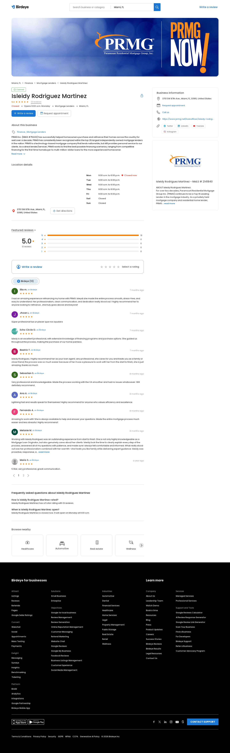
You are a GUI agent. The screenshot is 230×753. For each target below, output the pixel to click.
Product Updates (154, 629)
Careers (150, 634)
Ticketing (16, 676)
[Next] (141, 545)
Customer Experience (61, 665)
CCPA (75, 736)
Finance (29, 83)
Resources (151, 614)
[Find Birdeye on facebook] (154, 721)
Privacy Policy (39, 736)
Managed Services (185, 595)
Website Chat (58, 641)
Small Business (58, 595)
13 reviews (36, 101)
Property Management (113, 624)
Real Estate (107, 634)
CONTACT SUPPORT (202, 721)
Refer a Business (184, 645)
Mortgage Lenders (46, 83)
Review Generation (60, 622)
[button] (28, 475)
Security (52, 736)
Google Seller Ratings (22, 614)
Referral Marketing (60, 636)
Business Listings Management (66, 660)
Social (14, 631)
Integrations (18, 698)
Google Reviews (59, 645)
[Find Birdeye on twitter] (159, 721)
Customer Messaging (62, 631)
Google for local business (63, 612)
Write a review (208, 7)
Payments (17, 645)
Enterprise (56, 600)
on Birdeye (32, 289)
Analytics (16, 693)
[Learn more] (185, 162)
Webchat (16, 626)
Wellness (106, 643)
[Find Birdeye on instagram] (171, 721)
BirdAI (14, 688)
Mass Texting (18, 641)
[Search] (157, 7)
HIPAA (68, 736)
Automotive (108, 595)
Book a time (152, 610)
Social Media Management (64, 669)
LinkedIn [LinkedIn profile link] (183, 126)
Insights (15, 667)
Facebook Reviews (60, 655)
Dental (105, 600)
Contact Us (151, 658)
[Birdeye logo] (21, 7)
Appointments (19, 636)
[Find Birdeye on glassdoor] (183, 721)
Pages (15, 610)
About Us (150, 595)
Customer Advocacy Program (190, 650)
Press (148, 624)
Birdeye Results (153, 648)
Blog (148, 619)
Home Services (109, 614)
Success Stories (153, 638)
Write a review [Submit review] (23, 113)
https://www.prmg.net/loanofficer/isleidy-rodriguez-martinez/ (188, 119)
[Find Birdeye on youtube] (177, 721)
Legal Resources (154, 653)
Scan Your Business (185, 626)
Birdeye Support (184, 641)
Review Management (61, 617)
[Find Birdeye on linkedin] (165, 721)
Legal (104, 619)
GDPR (60, 736)
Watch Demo (152, 605)
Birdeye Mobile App (21, 707)
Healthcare (107, 610)
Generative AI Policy (90, 736)
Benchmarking (19, 672)
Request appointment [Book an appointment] (54, 113)
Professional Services (186, 600)
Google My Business (61, 650)
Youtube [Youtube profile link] (198, 126)
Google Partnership (21, 703)
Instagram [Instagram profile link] (170, 131)
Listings (15, 595)
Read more (18, 153)
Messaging (17, 657)
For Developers (183, 636)
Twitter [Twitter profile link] (168, 126)
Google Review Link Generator (190, 622)
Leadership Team (154, 600)
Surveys (15, 662)
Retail (105, 638)
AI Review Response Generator (191, 617)
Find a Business (183, 631)
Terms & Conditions (21, 736)
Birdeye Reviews (154, 643)
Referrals (16, 605)
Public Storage (109, 629)
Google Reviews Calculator (189, 612)
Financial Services (110, 605)
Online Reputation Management (67, 626)
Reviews (15, 600)
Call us (165, 112)
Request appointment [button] (173, 105)
